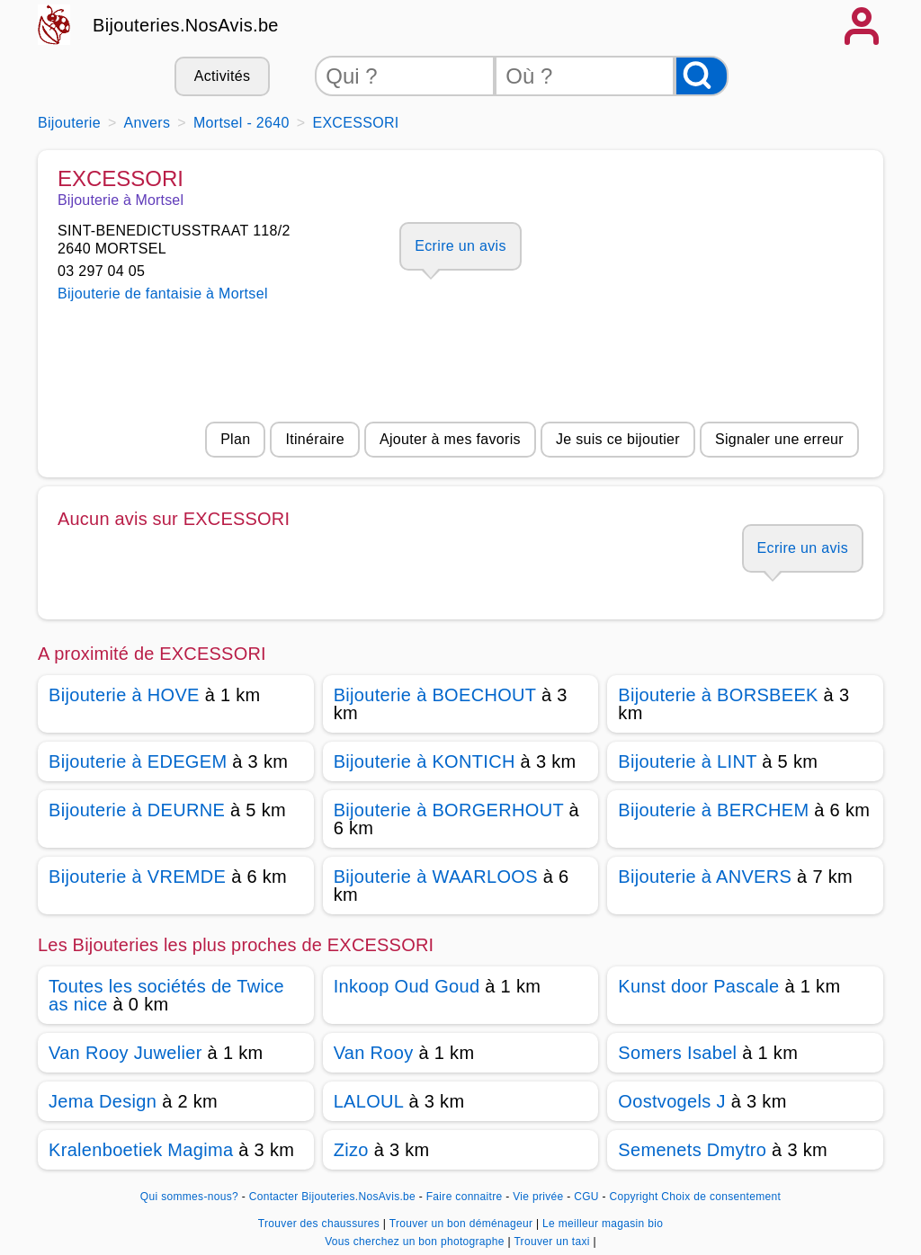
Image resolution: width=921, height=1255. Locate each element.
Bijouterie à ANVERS (704, 876)
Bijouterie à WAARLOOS (436, 876)
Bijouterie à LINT (687, 761)
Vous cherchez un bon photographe (416, 1241)
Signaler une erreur (779, 439)
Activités (222, 76)
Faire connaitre (464, 1196)
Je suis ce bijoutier (618, 439)
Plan (235, 439)
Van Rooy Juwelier (125, 1053)
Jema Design (102, 1101)
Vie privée (538, 1196)
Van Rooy (374, 1053)
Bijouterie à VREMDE (137, 876)
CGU (586, 1196)
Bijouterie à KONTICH (424, 761)
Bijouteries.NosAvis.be (186, 25)
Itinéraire (314, 439)
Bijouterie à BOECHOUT (435, 695)
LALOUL (369, 1101)
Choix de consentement (721, 1196)
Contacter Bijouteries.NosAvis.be (332, 1196)
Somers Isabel (677, 1053)
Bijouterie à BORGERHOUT (449, 810)
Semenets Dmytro (692, 1150)
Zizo (351, 1150)
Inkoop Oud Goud (407, 986)
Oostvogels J (671, 1101)
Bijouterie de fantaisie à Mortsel (163, 293)
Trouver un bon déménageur (462, 1223)
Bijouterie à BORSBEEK (718, 695)
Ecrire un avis (460, 246)
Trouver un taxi (553, 1241)
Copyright (633, 1196)
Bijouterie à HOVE (124, 695)
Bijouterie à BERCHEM (713, 810)
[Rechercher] (702, 76)
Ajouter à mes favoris (450, 439)
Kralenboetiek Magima (141, 1150)
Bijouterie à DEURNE (137, 810)
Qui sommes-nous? (189, 1196)
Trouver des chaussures (320, 1223)
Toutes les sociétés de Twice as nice (166, 995)
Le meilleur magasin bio (602, 1223)
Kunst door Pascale (698, 986)
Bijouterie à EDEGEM (138, 761)
